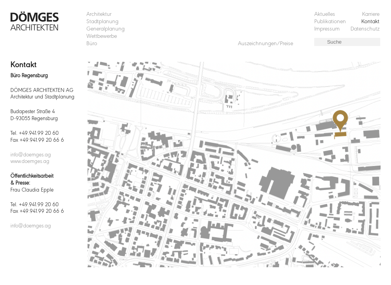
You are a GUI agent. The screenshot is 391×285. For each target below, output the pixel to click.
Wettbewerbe (101, 36)
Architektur (98, 14)
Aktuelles (324, 14)
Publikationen (330, 22)
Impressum (327, 29)
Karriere (370, 14)
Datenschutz (365, 29)
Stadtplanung (102, 22)
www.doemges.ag (29, 162)
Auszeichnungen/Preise (265, 44)
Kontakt (370, 22)
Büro (91, 44)
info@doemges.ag (30, 155)
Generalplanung (105, 29)
